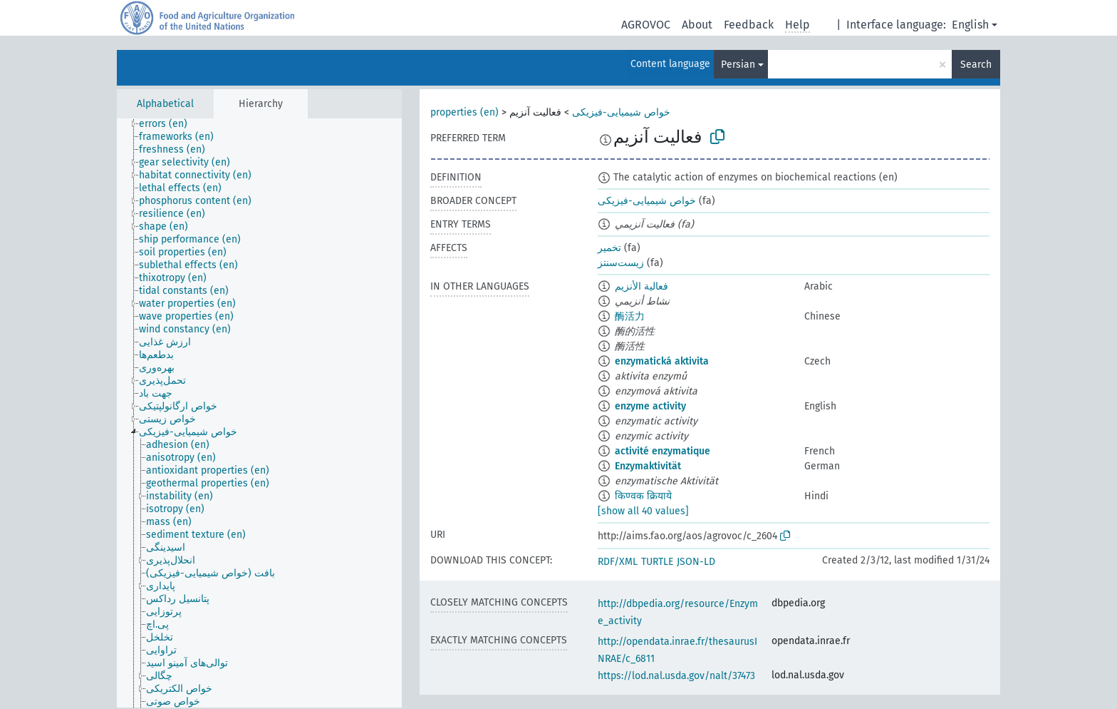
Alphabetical (165, 104)
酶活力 (630, 316)
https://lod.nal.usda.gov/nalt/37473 (676, 676)
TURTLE (657, 562)
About (697, 24)
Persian (738, 64)
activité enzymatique (662, 451)
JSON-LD (696, 562)
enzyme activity (650, 406)
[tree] (259, 413)
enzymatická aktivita (662, 361)
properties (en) (464, 112)
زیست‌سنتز (621, 263)
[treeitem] (169, 124)
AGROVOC (645, 24)
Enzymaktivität (648, 466)
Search (976, 64)
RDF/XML (618, 562)
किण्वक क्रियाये (643, 496)
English (970, 24)
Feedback (749, 24)
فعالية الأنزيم (641, 286)
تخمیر (609, 248)
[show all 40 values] (643, 511)
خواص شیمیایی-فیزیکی (621, 112)
